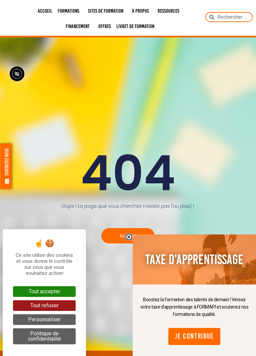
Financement (79, 26)
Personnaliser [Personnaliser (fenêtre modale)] (44, 319)
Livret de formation (135, 26)
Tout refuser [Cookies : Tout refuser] (44, 305)
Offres (104, 26)
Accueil (45, 11)
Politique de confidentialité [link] (44, 336)
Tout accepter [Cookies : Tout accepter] (44, 291)
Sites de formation (107, 11)
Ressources (170, 11)
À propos (142, 11)
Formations (70, 11)
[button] (128, 236)
